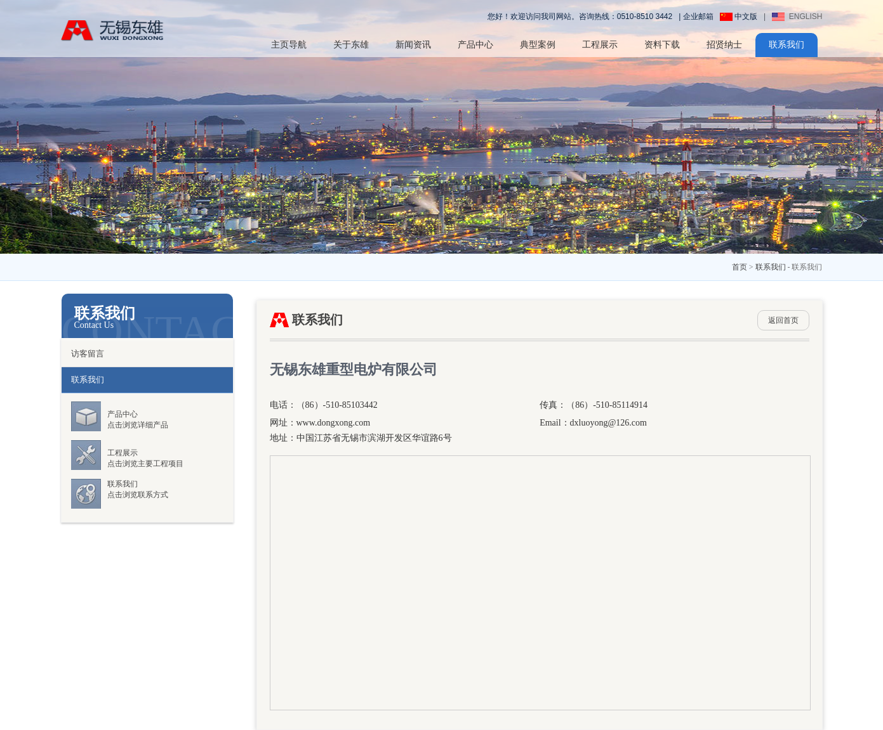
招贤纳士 (724, 44)
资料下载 (662, 44)
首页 (739, 267)
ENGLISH (797, 16)
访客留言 (87, 353)
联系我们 (786, 44)
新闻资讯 (413, 44)
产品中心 (475, 44)
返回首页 (783, 320)
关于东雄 (351, 44)
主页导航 (289, 44)
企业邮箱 (698, 16)
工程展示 (600, 44)
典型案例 (537, 44)
